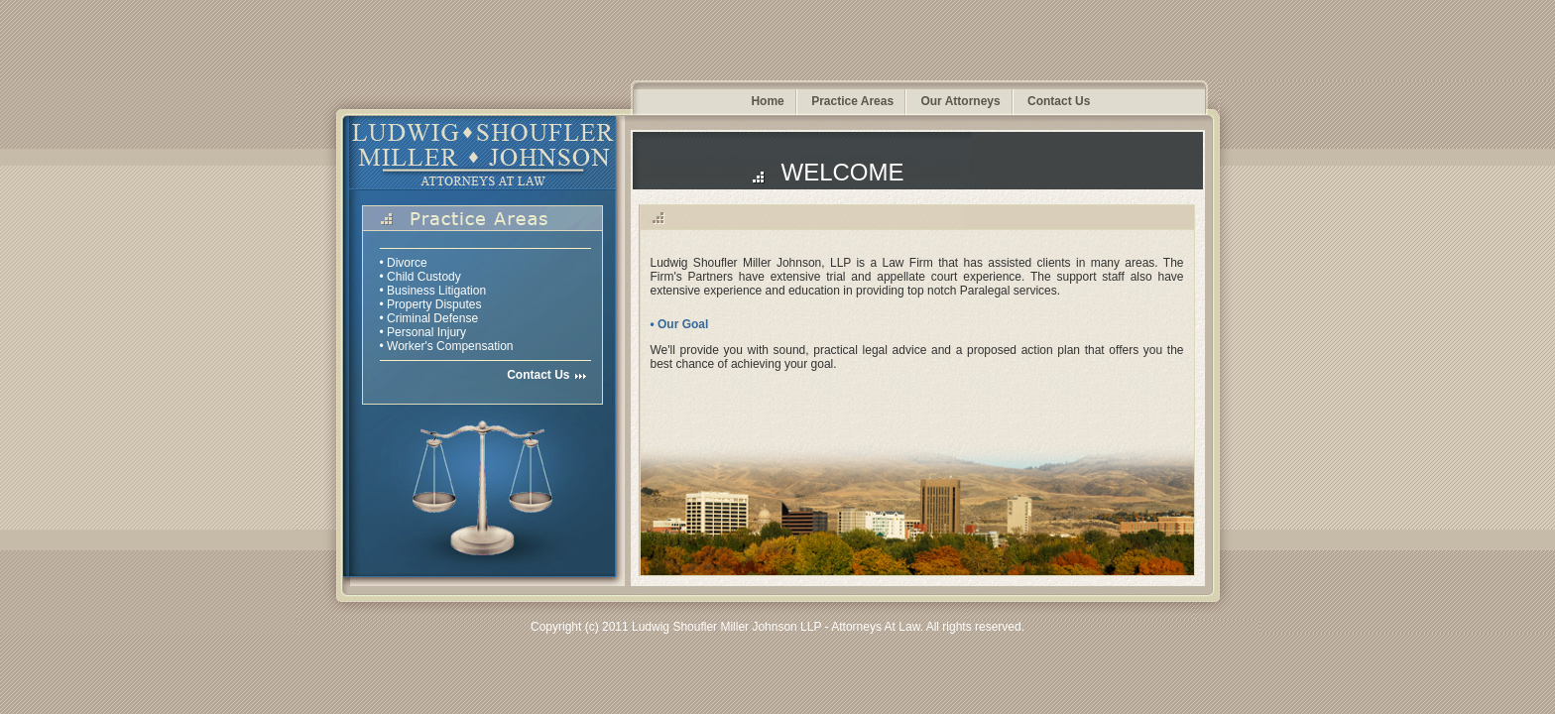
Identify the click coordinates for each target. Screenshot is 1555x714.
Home (767, 101)
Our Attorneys (960, 101)
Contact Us (1058, 101)
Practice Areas (852, 101)
